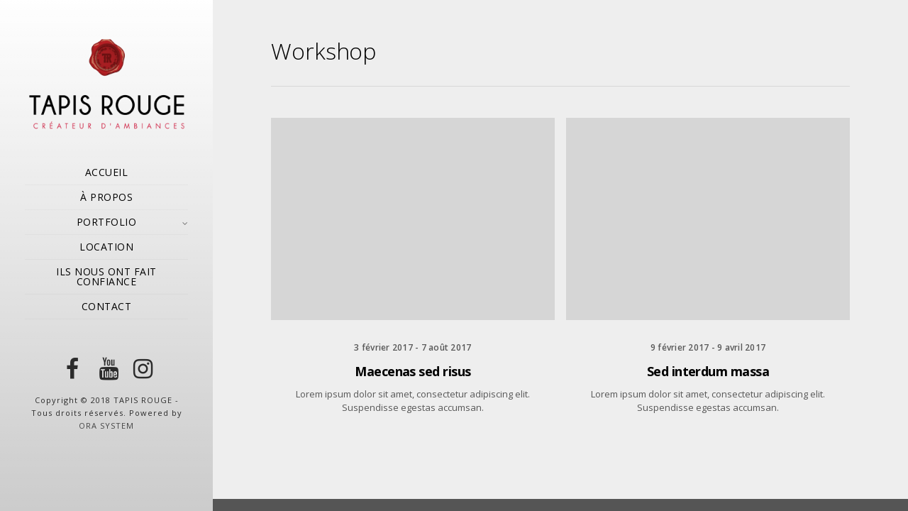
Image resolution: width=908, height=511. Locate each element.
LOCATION (106, 246)
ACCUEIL (106, 172)
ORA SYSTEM (106, 425)
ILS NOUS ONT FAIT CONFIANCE (106, 276)
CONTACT (107, 306)
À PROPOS (106, 197)
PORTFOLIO (107, 222)
